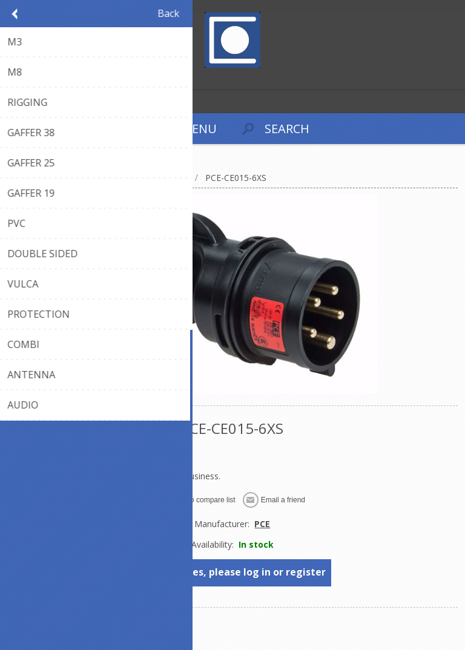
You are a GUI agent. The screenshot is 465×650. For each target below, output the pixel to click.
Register (11, 78)
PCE (262, 524)
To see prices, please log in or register (233, 572)
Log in (35, 78)
